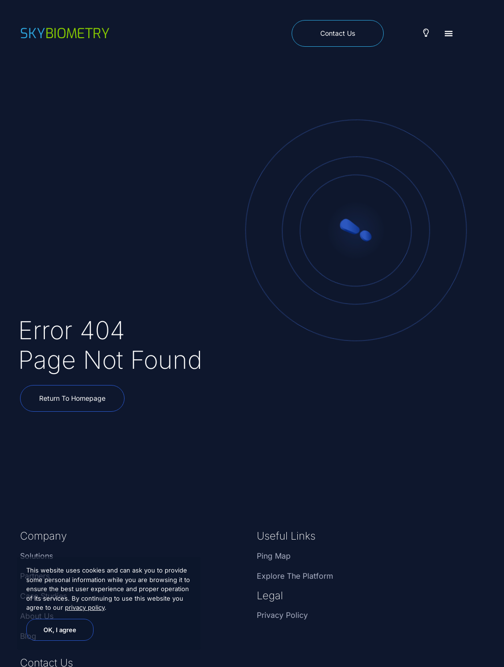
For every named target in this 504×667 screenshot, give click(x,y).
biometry (65, 33)
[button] (448, 33)
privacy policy (85, 607)
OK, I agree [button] (59, 630)
